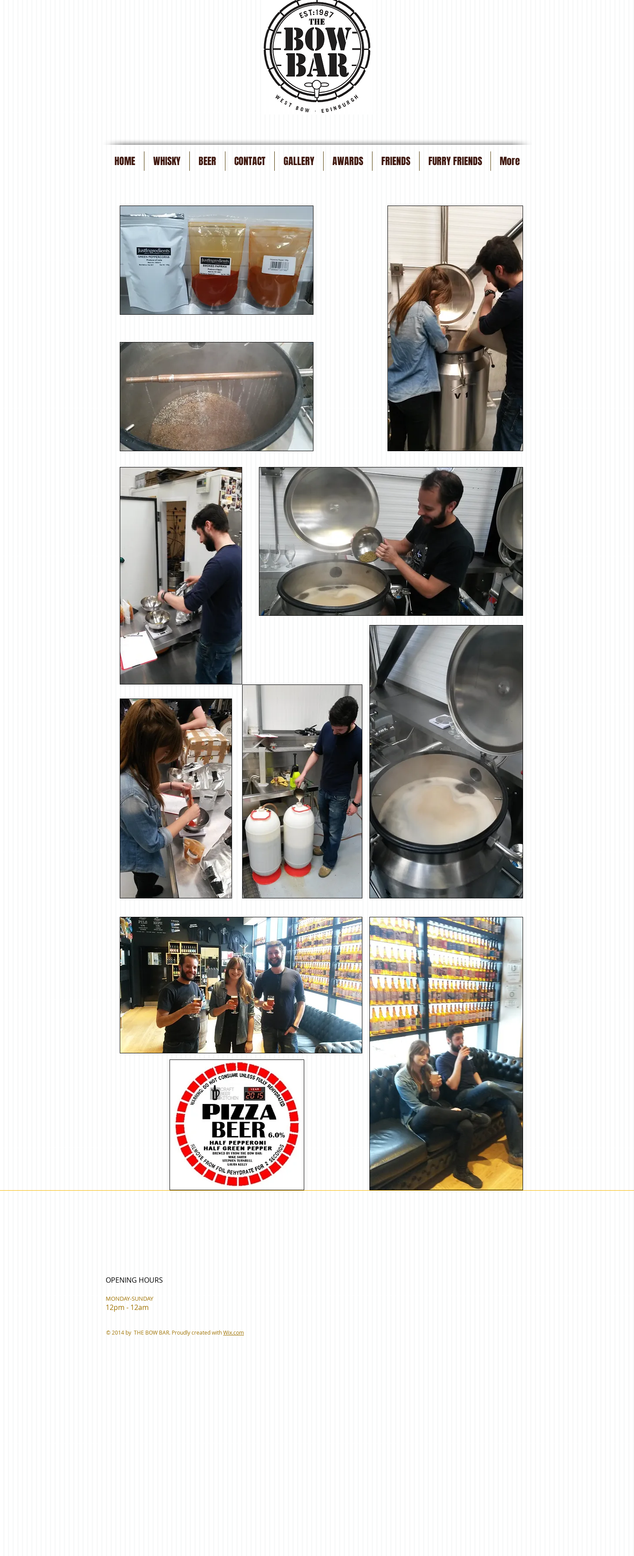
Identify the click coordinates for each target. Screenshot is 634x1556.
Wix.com (233, 1332)
